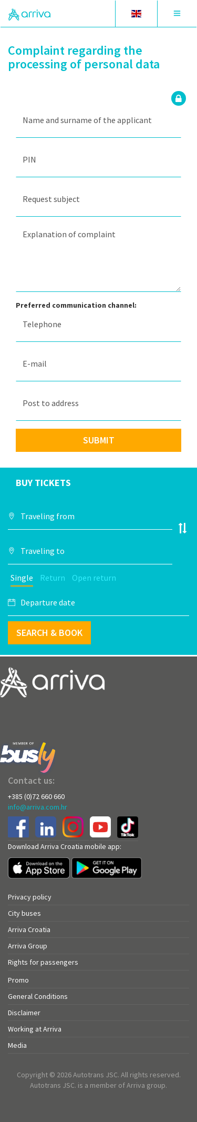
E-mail (35, 363)
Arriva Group (27, 946)
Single (22, 577)
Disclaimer (24, 1012)
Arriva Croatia (29, 929)
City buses (24, 913)
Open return (94, 577)
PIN (29, 159)
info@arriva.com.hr (37, 807)
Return (52, 577)
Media (17, 1045)
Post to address (51, 403)
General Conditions (38, 996)
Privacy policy (29, 897)
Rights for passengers (43, 962)
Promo (18, 980)
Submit (99, 440)
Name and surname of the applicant (87, 120)
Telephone (42, 324)
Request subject (51, 199)
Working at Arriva (34, 1029)
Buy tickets (43, 483)
